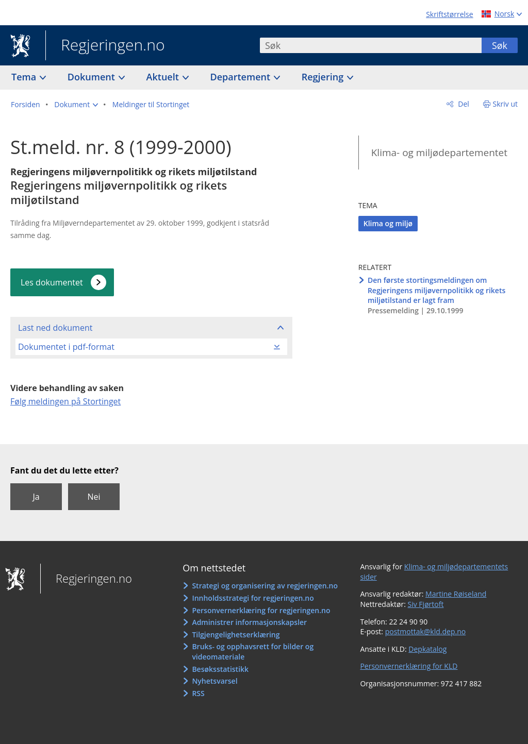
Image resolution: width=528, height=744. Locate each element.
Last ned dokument (55, 327)
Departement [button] (241, 77)
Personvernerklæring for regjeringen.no (261, 610)
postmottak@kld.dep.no (425, 631)
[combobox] (371, 45)
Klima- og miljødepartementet (439, 152)
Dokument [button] (93, 77)
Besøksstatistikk (220, 669)
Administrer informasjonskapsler (249, 622)
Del (462, 104)
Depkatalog (427, 649)
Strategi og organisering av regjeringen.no (265, 585)
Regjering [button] (324, 77)
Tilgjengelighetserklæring (235, 634)
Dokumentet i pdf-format (66, 346)
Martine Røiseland (455, 594)
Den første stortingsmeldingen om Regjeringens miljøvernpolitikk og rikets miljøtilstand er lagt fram (436, 290)
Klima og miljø (388, 223)
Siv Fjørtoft (426, 604)
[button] (76, 104)
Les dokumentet (52, 282)
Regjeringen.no (105, 46)
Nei (93, 496)
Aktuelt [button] (164, 77)
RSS (198, 693)
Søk (499, 45)
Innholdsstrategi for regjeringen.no (253, 598)
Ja (35, 496)
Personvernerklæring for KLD (408, 666)
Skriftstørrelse (449, 14)
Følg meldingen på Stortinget (65, 401)
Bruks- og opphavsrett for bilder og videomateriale (253, 651)
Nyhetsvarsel (214, 681)
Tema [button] (25, 77)
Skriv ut (505, 104)
